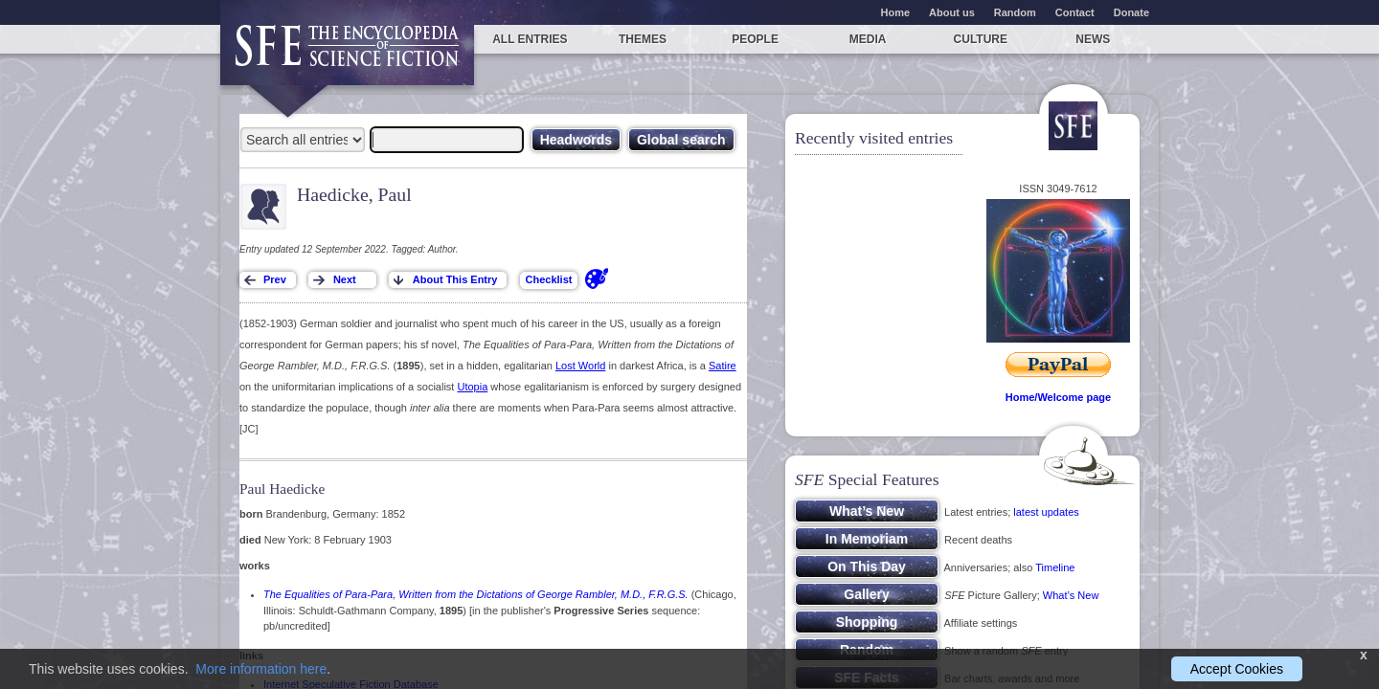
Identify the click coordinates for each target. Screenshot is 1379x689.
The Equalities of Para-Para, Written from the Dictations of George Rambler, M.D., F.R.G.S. (476, 594)
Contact (1075, 12)
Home (896, 12)
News (1092, 39)
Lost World (580, 365)
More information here (261, 669)
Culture (980, 39)
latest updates (1046, 512)
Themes (643, 39)
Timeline (1054, 567)
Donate (1131, 12)
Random (1015, 12)
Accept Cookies (1236, 669)
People (755, 39)
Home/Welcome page (1058, 397)
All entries (529, 39)
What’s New (1070, 595)
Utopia (472, 386)
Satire (722, 365)
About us (952, 12)
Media (868, 39)
